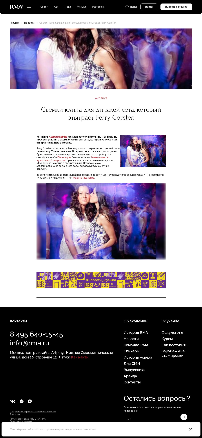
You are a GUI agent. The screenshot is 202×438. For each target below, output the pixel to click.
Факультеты (172, 332)
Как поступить (174, 345)
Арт (56, 6)
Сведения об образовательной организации (33, 411)
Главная (14, 22)
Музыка (81, 6)
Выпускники (135, 370)
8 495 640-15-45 (36, 334)
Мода (67, 6)
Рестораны (98, 6)
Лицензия (15, 414)
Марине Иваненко (83, 177)
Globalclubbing (58, 136)
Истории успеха (138, 357)
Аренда (130, 376)
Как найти (79, 357)
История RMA (136, 332)
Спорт (44, 6)
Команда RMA (136, 345)
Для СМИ (132, 364)
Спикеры (132, 351)
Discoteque (64, 157)
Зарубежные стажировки (173, 353)
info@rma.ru (29, 343)
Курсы (167, 339)
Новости (29, 22)
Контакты (132, 382)
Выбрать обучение (176, 6)
